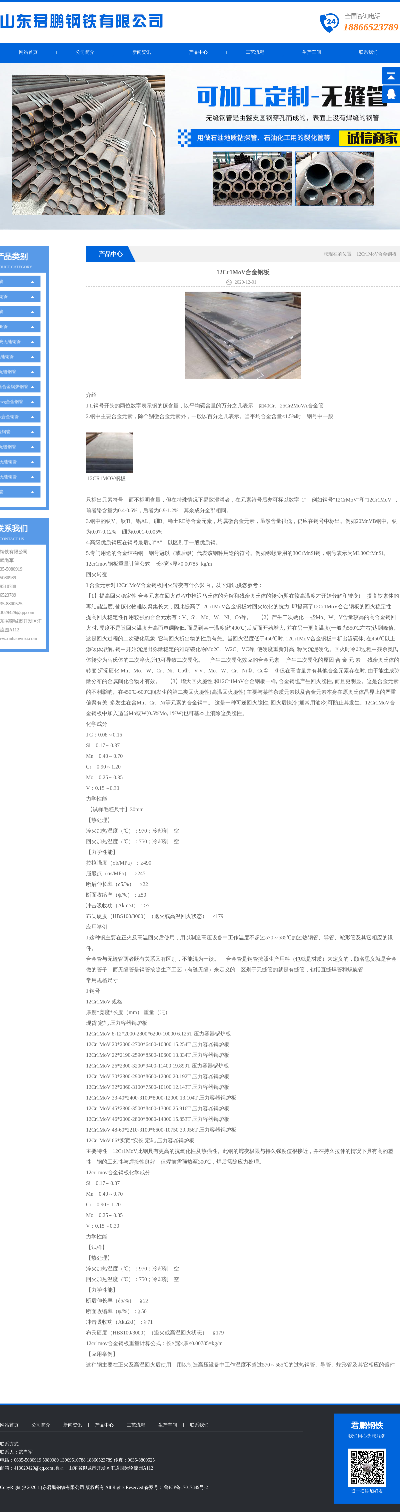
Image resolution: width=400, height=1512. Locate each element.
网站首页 (28, 52)
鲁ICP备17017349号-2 (186, 1487)
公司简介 (85, 52)
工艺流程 (255, 52)
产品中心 (198, 52)
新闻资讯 (141, 52)
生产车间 (311, 52)
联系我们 (368, 52)
